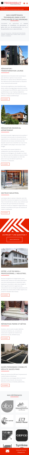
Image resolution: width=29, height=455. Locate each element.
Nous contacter (14, 239)
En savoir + (5, 99)
